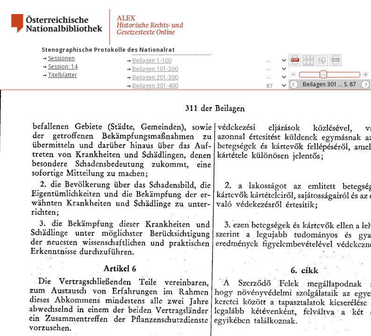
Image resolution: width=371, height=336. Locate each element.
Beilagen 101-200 (155, 69)
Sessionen (61, 58)
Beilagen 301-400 (155, 86)
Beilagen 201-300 (155, 77)
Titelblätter (62, 75)
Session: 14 (63, 66)
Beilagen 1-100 (151, 60)
